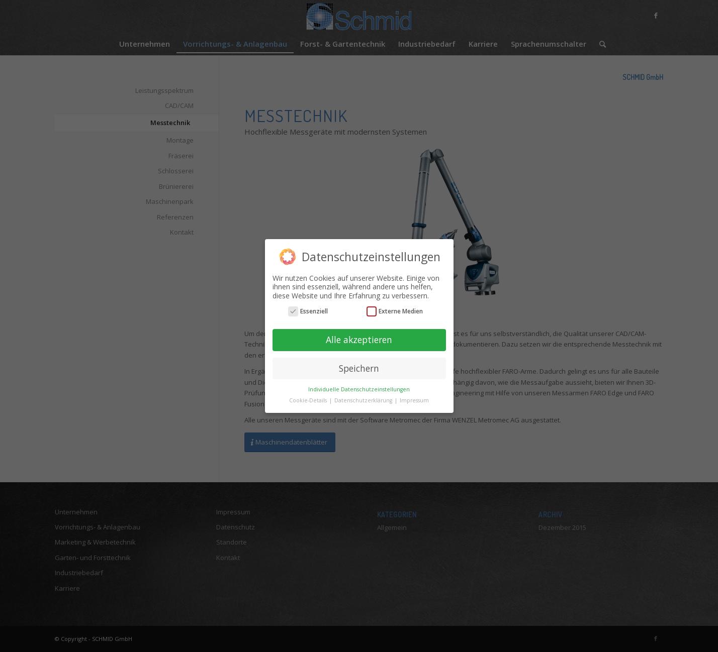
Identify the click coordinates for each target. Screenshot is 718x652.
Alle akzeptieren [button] (359, 340)
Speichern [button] (359, 368)
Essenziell (308, 311)
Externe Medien (395, 311)
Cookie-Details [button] (308, 400)
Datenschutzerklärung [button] (364, 400)
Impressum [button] (414, 400)
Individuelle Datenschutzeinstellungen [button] (359, 389)
